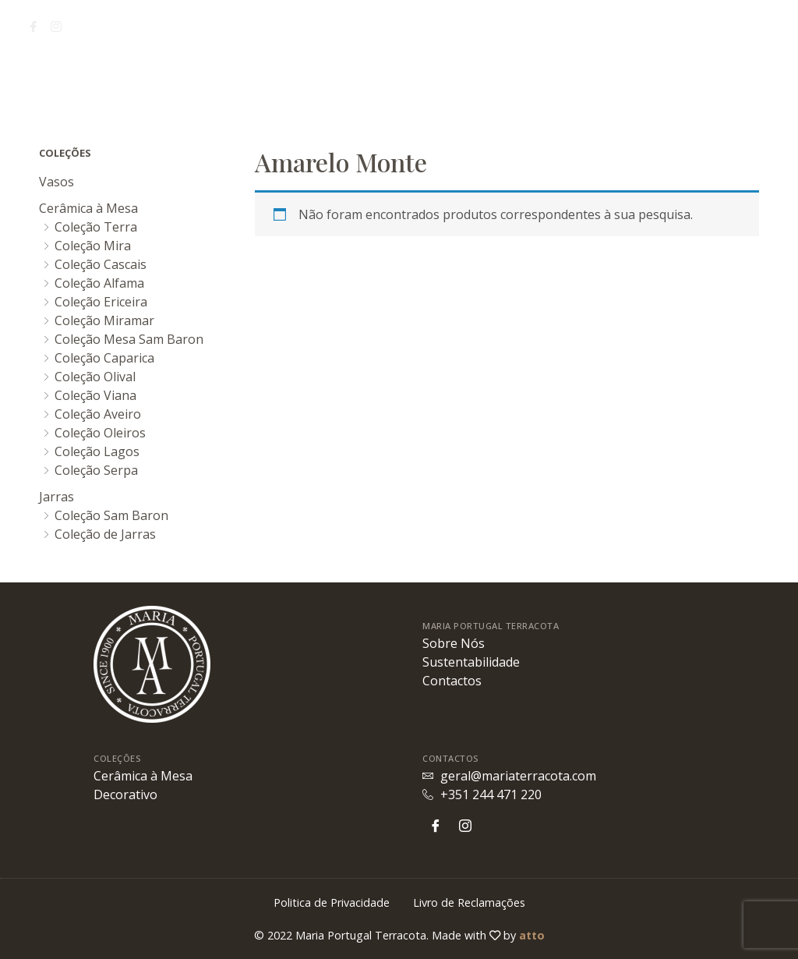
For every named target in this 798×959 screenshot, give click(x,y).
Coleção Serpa (96, 470)
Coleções (610, 78)
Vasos (56, 181)
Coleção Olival (95, 376)
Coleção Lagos (97, 451)
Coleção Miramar (104, 320)
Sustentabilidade (146, 78)
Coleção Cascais (101, 264)
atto (532, 935)
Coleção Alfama (99, 283)
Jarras (56, 496)
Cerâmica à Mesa (88, 208)
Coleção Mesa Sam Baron (129, 339)
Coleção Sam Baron (111, 515)
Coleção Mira (93, 245)
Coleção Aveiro (98, 414)
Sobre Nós (53, 78)
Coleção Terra (96, 226)
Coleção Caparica (104, 357)
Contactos (697, 78)
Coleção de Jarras (105, 534)
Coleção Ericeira (101, 301)
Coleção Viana (95, 395)
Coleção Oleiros (100, 432)
